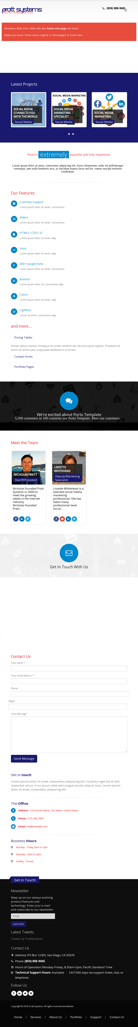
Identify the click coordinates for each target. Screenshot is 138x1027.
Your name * (18, 662)
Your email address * (22, 675)
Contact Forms (23, 356)
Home (18, 1017)
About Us (55, 1017)
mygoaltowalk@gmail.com (62, 519)
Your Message (19, 713)
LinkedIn (22, 519)
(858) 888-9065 (116, 8)
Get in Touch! (25, 880)
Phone (14, 688)
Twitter (28, 519)
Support (95, 1017)
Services (35, 1017)
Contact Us (117, 1017)
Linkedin (19, 993)
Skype (11, 701)
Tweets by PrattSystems (27, 939)
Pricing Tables (23, 337)
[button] (69, 609)
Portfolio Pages (24, 367)
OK (89, 601)
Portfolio (76, 1017)
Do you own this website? (55, 601)
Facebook (16, 519)
